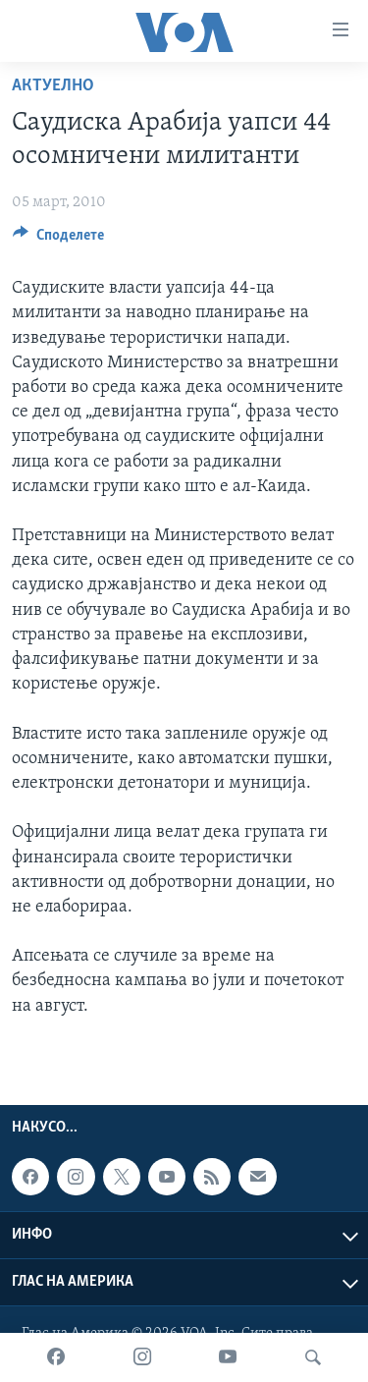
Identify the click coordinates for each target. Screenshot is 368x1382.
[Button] (58, 239)
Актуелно (53, 86)
